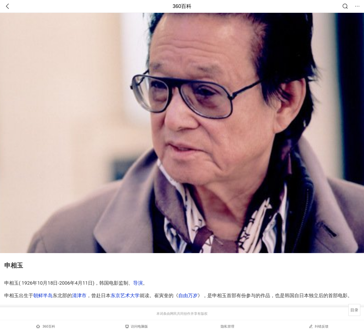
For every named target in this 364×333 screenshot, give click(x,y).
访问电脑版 (136, 326)
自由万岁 (188, 295)
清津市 (79, 295)
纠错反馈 (318, 326)
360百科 (182, 6)
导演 (138, 283)
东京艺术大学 (125, 295)
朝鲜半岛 (43, 295)
